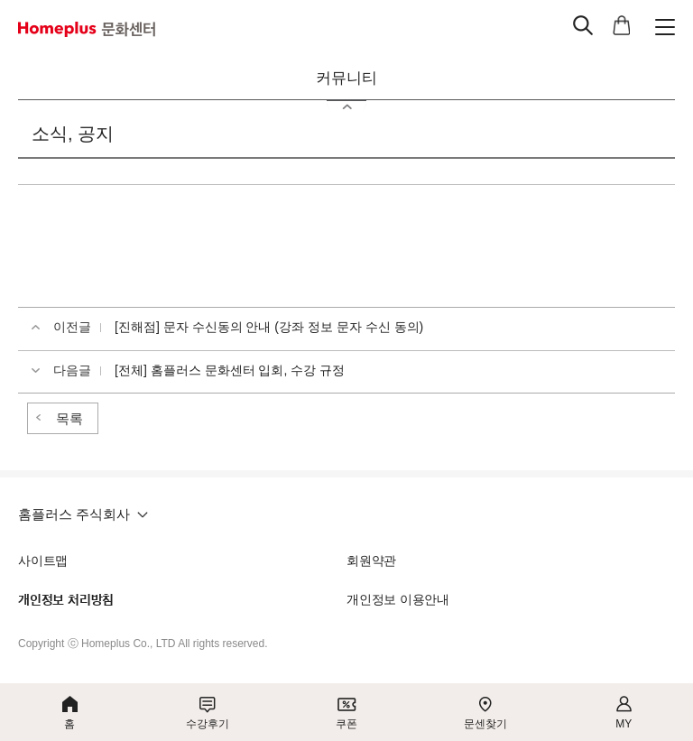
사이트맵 (43, 560)
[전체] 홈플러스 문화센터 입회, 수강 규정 (230, 370)
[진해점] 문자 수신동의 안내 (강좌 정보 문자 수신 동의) (269, 327)
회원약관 (371, 560)
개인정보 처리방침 (66, 600)
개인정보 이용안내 (397, 599)
